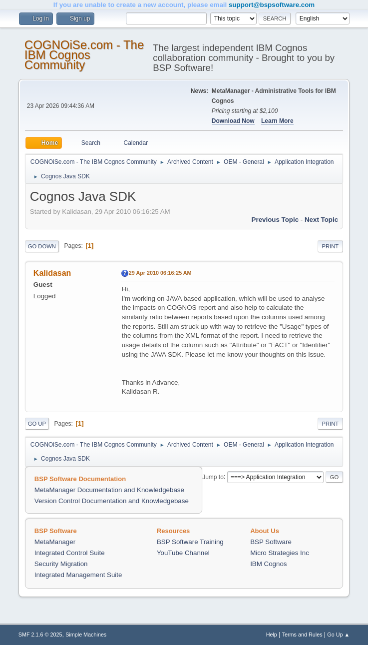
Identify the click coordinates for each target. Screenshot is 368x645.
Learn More (277, 120)
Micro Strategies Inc (279, 553)
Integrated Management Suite (78, 575)
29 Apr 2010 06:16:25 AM (160, 273)
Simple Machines (85, 635)
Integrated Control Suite (69, 553)
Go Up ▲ (338, 635)
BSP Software (271, 542)
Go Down (42, 246)
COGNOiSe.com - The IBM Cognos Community (84, 54)
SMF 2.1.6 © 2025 (40, 635)
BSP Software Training (190, 542)
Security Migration (61, 564)
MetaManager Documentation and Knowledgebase (109, 490)
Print (330, 246)
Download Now (233, 120)
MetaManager (54, 542)
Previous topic (275, 219)
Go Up (37, 424)
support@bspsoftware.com (272, 4)
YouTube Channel (183, 553)
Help (271, 635)
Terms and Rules (302, 635)
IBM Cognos (268, 564)
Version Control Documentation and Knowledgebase (111, 501)
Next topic (321, 219)
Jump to (213, 476)
